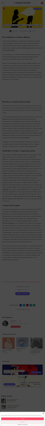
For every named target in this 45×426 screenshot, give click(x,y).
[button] (43, 413)
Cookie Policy (19, 424)
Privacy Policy (25, 424)
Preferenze (22, 422)
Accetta (22, 418)
